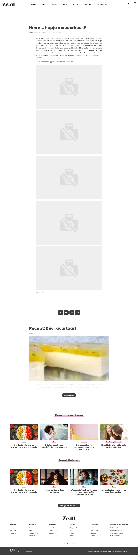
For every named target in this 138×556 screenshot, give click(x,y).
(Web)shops (53, 532)
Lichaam (32, 537)
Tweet (66, 311)
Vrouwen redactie (57, 31)
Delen (60, 311)
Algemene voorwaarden (115, 552)
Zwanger (13, 532)
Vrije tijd (93, 529)
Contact (125, 552)
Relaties (72, 534)
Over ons (96, 552)
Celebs (93, 534)
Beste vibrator (114, 529)
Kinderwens (14, 529)
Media (93, 537)
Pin (71, 311)
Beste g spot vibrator (117, 534)
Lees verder (69, 394)
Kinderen (13, 534)
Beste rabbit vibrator (116, 532)
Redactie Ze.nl (55, 331)
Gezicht (31, 532)
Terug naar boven (68, 506)
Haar (31, 529)
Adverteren (103, 552)
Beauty (44, 3)
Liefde (65, 3)
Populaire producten (119, 526)
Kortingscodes (102, 3)
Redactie (90, 552)
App (77, 311)
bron (42, 291)
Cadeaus (52, 534)
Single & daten (75, 529)
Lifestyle (76, 3)
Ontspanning (33, 534)
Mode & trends (54, 529)
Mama (33, 3)
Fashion (54, 3)
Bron (38, 291)
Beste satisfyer (115, 537)
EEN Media (29, 552)
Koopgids (88, 3)
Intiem (72, 537)
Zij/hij (72, 532)
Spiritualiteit (95, 532)
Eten (31, 31)
